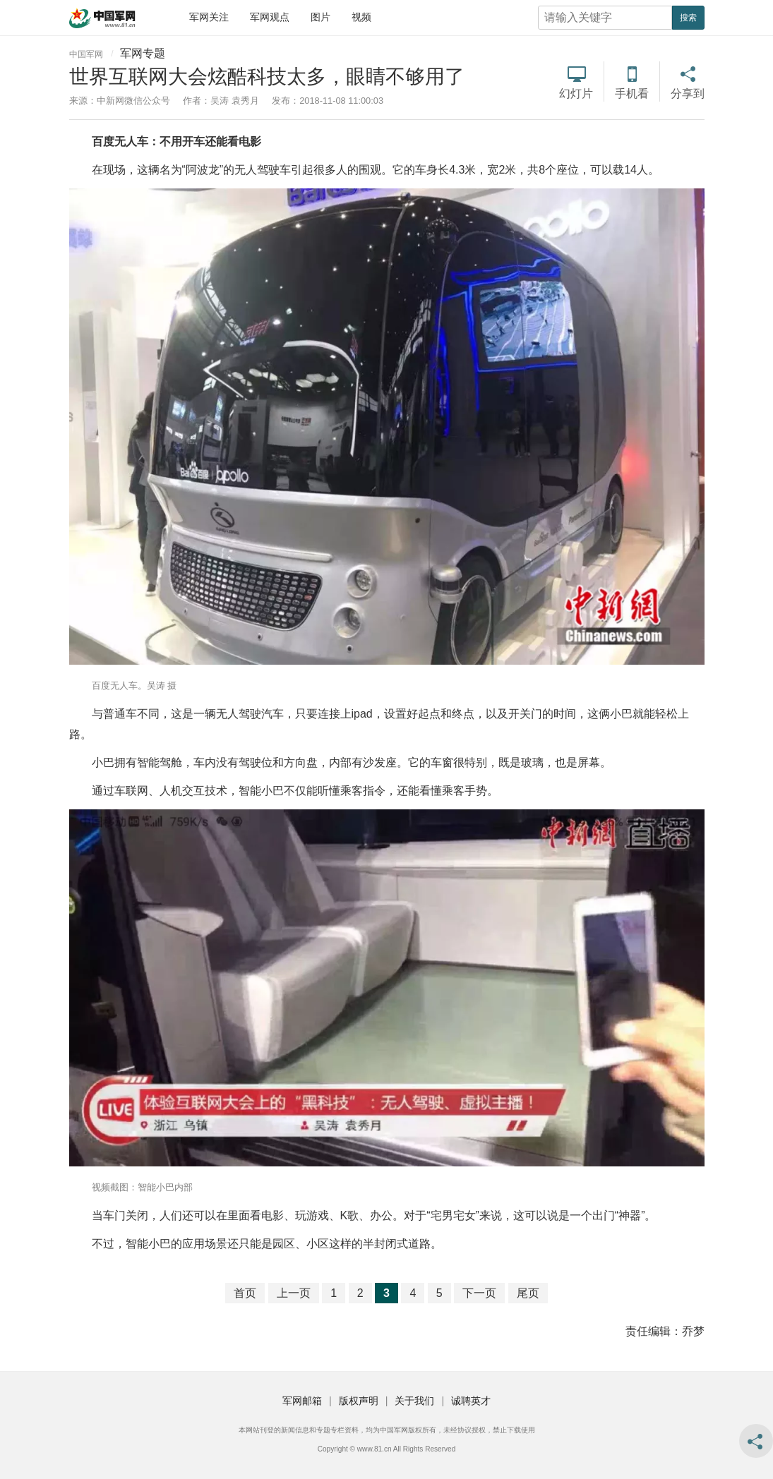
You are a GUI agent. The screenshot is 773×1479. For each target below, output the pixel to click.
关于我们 (414, 1400)
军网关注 (209, 17)
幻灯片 (576, 93)
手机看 (632, 93)
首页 (245, 1293)
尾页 (528, 1293)
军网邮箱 (302, 1400)
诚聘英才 (471, 1400)
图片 (320, 17)
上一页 (294, 1293)
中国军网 (86, 54)
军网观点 (269, 17)
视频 (361, 17)
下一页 (479, 1293)
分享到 (688, 93)
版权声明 (358, 1400)
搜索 (688, 18)
